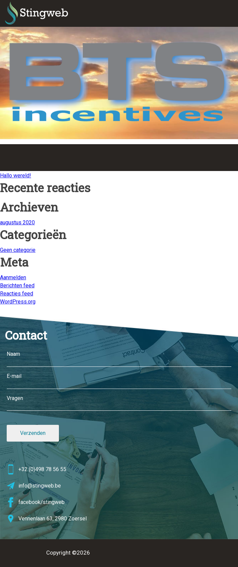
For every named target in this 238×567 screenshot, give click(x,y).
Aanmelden (13, 277)
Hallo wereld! (15, 175)
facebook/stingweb (36, 502)
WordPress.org (17, 301)
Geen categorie (17, 250)
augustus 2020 (17, 222)
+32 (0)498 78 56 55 (36, 469)
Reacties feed (16, 293)
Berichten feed (17, 285)
